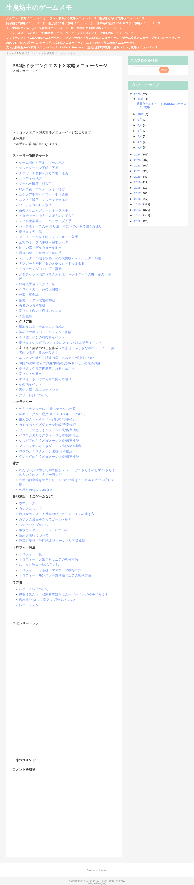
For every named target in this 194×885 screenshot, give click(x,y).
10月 (141, 114)
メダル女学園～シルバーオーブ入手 (45, 221)
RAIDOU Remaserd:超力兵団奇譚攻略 (85, 47)
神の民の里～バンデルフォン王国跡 (45, 332)
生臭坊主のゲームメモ (39, 7)
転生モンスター (30, 605)
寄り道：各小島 (30, 231)
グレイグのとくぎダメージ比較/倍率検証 (49, 456)
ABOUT (11, 42)
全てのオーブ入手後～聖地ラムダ (43, 242)
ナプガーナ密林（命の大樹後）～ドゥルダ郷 (52, 263)
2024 (138, 154)
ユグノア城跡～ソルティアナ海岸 (43, 200)
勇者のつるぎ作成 (32, 305)
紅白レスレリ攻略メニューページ (135, 47)
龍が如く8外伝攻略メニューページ (121, 18)
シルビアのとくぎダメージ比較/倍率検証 (49, 440)
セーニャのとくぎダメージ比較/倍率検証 (49, 430)
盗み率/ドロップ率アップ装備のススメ (47, 600)
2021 (138, 171)
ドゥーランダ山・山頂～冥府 (40, 269)
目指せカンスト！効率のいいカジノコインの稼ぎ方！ (58, 514)
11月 (141, 98)
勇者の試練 (62, 363)
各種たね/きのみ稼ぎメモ (37, 490)
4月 (140, 142)
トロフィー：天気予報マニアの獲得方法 (48, 559)
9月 (140, 119)
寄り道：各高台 (30, 374)
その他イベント (30, 384)
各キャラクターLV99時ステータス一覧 (47, 409)
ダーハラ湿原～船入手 (35, 184)
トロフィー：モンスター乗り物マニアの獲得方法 (55, 575)
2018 (138, 187)
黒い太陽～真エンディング (38, 390)
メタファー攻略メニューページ (26, 18)
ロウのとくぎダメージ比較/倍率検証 (46, 451)
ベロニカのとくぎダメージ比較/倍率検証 (49, 435)
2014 (138, 209)
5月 (140, 136)
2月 (140, 147)
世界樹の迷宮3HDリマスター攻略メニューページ (128, 23)
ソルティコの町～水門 (35, 205)
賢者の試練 (44, 363)
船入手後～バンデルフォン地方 (42, 189)
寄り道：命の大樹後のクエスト (42, 311)
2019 (138, 182)
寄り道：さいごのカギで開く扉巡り (45, 379)
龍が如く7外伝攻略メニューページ (71, 23)
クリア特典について (33, 395)
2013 (138, 215)
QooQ (103, 883)
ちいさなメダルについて (37, 525)
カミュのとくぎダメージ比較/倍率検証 (47, 425)
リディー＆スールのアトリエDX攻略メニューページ (40, 33)
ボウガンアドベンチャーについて (43, 530)
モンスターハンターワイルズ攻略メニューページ (51, 42)
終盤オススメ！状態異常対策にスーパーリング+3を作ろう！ (63, 594)
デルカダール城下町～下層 (38, 168)
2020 (138, 176)
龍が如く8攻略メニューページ (25, 23)
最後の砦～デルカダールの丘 (40, 253)
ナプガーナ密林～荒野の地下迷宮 (43, 173)
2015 (138, 204)
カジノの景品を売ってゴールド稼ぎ (45, 519)
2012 (138, 221)
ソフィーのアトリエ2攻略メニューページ (92, 37)
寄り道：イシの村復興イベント (42, 337)
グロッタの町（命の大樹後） (40, 289)
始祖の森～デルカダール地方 (40, 247)
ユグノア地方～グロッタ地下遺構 (43, 194)
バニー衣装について (33, 589)
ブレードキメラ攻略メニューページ (73, 18)
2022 (138, 165)
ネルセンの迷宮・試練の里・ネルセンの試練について (58, 358)
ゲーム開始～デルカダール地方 (42, 162)
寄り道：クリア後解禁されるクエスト (47, 368)
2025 (138, 94)
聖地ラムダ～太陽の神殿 (37, 300)
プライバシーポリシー (165, 37)
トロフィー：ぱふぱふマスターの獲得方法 (50, 570)
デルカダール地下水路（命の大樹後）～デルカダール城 (60, 258)
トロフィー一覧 (30, 554)
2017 (138, 193)
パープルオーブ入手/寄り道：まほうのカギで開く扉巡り (60, 226)
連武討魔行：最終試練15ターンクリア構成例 (52, 541)
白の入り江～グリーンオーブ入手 (43, 210)
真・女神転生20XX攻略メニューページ (31, 47)
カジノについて (30, 508)
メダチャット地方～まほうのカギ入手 (47, 216)
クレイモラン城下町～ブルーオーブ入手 (48, 237)
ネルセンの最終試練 (86, 363)
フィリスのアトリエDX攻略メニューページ (105, 33)
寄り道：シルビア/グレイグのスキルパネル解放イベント (60, 343)
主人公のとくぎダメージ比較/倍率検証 (47, 419)
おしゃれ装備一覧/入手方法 (39, 565)
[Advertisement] (64, 99)
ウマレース (27, 503)
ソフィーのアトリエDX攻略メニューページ (34, 37)
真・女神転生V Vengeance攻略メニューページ (37, 28)
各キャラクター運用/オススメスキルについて (52, 414)
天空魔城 (25, 316)
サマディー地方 (30, 178)
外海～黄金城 (29, 295)
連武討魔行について (33, 535)
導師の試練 (27, 363)
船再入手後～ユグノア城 (37, 284)
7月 (140, 125)
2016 (138, 198)
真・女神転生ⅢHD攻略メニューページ (96, 28)
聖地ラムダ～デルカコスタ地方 (42, 327)
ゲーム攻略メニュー (135, 37)
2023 (138, 160)
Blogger (103, 870)
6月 (140, 130)
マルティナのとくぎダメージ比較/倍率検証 (50, 446)
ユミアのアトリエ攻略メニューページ (111, 42)
